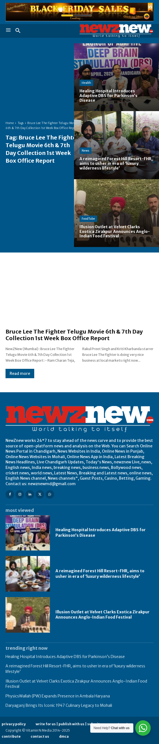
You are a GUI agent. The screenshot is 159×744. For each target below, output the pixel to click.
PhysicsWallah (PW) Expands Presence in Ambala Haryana (58, 696)
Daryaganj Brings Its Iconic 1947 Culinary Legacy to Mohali (59, 705)
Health (86, 83)
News (85, 150)
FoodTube (88, 219)
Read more (20, 373)
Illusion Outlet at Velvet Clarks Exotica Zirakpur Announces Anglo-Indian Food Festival (102, 614)
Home (10, 123)
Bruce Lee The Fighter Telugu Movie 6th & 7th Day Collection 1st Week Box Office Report (74, 335)
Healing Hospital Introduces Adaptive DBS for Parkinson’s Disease (65, 656)
